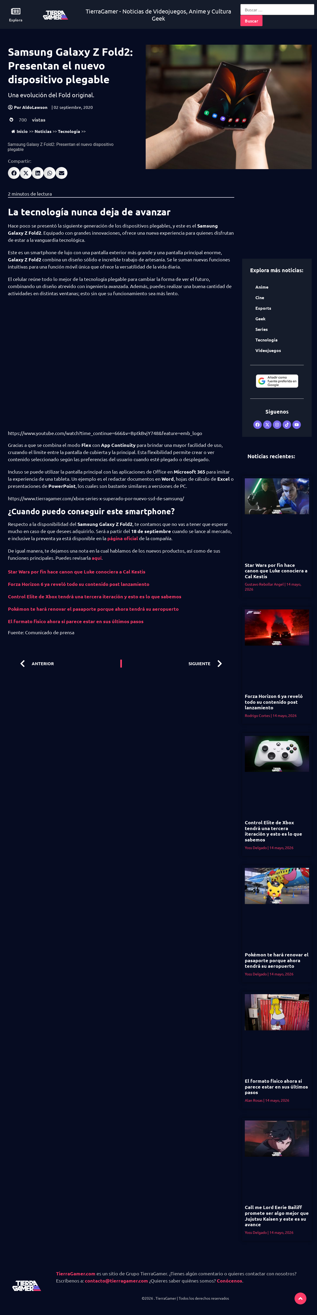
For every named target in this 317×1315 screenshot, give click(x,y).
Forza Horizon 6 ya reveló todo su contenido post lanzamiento (78, 584)
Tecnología (69, 131)
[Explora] (15, 11)
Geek (260, 318)
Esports (263, 308)
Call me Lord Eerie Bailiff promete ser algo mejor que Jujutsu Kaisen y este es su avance (277, 1215)
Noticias (43, 131)
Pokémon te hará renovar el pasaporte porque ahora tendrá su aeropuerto (93, 609)
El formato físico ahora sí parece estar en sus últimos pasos (76, 621)
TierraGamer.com (75, 1273)
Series (261, 329)
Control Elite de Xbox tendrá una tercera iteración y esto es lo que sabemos (94, 596)
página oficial (123, 538)
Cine (259, 297)
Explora (15, 19)
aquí (97, 558)
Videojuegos (268, 350)
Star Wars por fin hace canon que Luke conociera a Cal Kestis (76, 571)
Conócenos (229, 1280)
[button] (14, 173)
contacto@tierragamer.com (116, 1280)
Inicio (19, 131)
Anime (261, 287)
